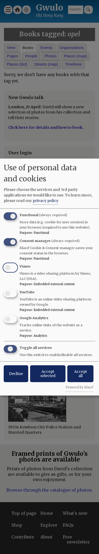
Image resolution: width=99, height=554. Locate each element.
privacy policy (45, 200)
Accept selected (47, 373)
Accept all (80, 373)
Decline (16, 373)
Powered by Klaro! (79, 387)
